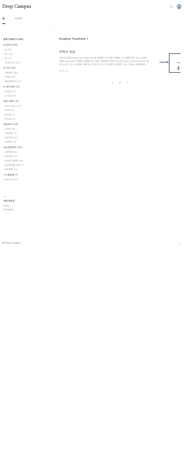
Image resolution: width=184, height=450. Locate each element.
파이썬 (9, 110)
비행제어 (11, 151)
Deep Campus (16, 6)
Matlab (10, 114)
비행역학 (10, 141)
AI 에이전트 (11, 86)
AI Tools (10, 95)
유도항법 (11, 169)
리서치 (18, 18)
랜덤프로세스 (13, 81)
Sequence (12, 62)
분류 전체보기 (13, 39)
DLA (9, 53)
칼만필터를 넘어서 (15, 164)
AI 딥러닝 (10, 44)
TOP (179, 443)
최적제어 (11, 156)
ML (8, 58)
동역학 (10, 128)
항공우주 (10, 124)
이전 (113, 82)
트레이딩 (10, 91)
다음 (127, 82)
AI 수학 (9, 67)
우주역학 (11, 133)
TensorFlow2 (13, 105)
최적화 (10, 76)
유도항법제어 (13, 147)
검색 (171, 6)
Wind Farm (11, 179)
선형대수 (11, 72)
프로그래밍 (11, 101)
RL (8, 49)
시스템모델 (10, 174)
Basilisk (10, 118)
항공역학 (11, 137)
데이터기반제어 (14, 160)
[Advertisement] (22, 268)
